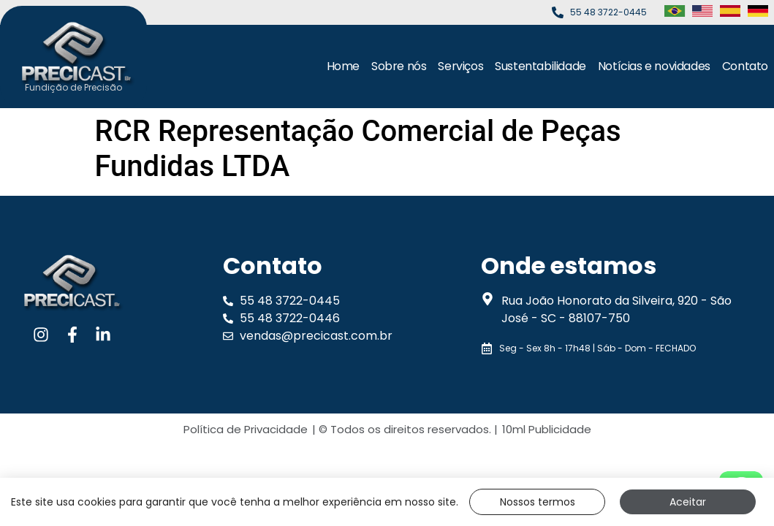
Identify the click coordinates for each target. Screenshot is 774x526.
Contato (745, 66)
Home (343, 66)
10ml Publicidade (546, 429)
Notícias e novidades (654, 66)
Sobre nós (398, 66)
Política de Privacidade (245, 429)
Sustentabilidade (540, 66)
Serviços (460, 66)
